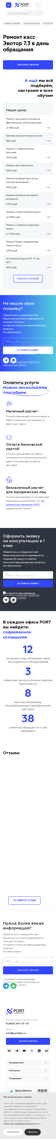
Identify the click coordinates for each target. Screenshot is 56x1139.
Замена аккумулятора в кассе (24, 136)
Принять (32, 1132)
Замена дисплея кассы (19, 165)
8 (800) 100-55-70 (17, 1024)
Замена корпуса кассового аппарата (22, 197)
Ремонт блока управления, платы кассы (22, 244)
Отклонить (13, 1132)
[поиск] (25, 13)
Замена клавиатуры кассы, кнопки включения (22, 180)
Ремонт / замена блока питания (20, 151)
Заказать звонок (28, 1041)
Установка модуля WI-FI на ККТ (22, 261)
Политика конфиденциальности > (22, 1124)
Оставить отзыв (24, 900)
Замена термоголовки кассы (23, 212)
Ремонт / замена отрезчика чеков (22, 227)
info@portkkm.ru (16, 1033)
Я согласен (28, 362)
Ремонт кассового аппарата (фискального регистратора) (24, 121)
